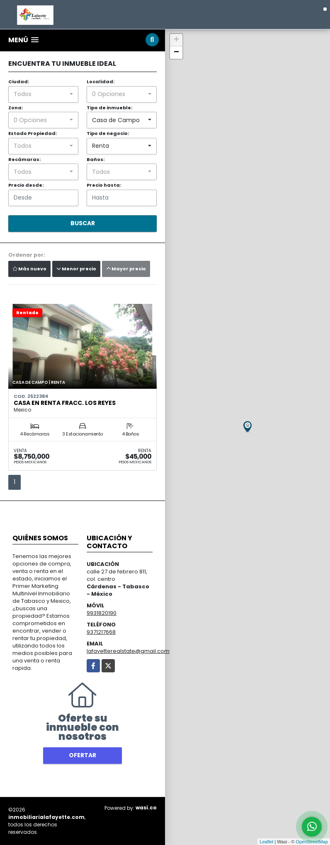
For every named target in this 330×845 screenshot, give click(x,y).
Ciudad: (18, 81)
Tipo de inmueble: (109, 107)
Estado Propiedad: (32, 133)
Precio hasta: (104, 185)
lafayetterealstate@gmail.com (128, 651)
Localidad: (100, 81)
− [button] (176, 52)
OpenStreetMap (312, 841)
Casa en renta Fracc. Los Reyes (65, 402)
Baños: (95, 159)
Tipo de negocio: (108, 133)
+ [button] (176, 40)
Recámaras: (24, 159)
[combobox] (43, 94)
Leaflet (266, 841)
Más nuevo (29, 268)
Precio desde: (26, 185)
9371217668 (101, 632)
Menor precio (76, 268)
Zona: (15, 107)
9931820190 (101, 613)
